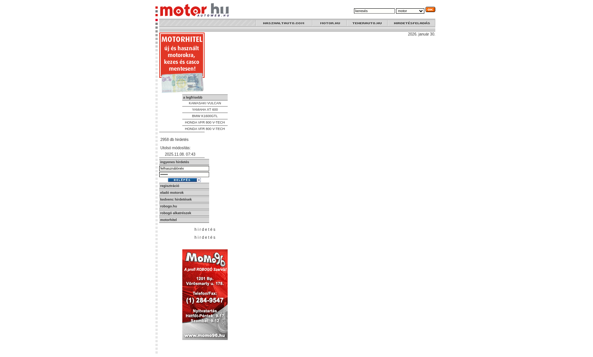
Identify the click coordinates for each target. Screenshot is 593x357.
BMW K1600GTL (205, 116)
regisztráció (170, 186)
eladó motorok (172, 193)
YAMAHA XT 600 (205, 109)
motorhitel (168, 220)
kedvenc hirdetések (176, 199)
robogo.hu (168, 206)
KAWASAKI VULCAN (205, 103)
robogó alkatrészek (175, 213)
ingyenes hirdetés (174, 162)
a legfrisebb (192, 97)
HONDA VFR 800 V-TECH (205, 122)
